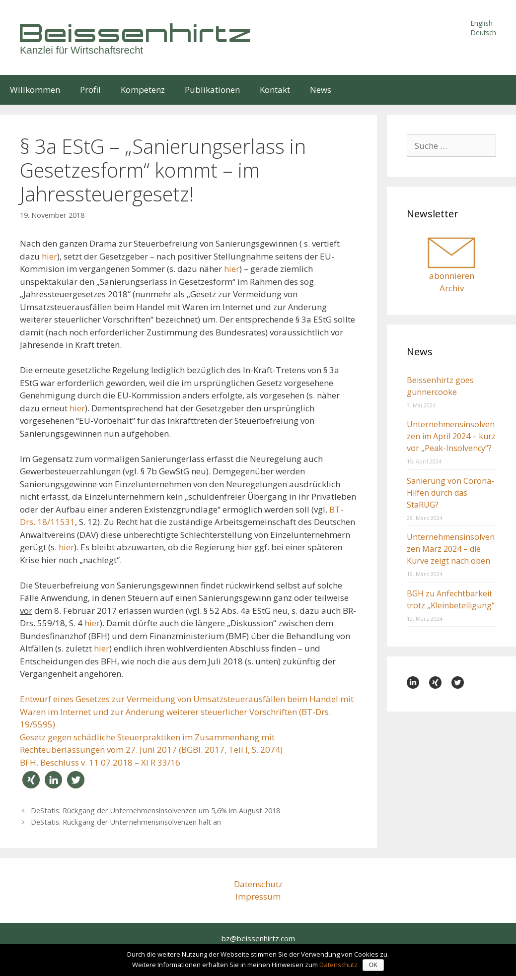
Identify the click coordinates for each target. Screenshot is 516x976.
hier (49, 256)
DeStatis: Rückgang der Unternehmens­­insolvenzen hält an (126, 822)
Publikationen (212, 89)
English (482, 23)
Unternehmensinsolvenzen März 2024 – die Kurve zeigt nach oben (451, 548)
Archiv (452, 288)
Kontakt (275, 89)
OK (373, 965)
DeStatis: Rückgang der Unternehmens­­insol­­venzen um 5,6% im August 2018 (155, 810)
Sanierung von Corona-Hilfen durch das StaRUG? (450, 492)
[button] (31, 779)
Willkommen (35, 89)
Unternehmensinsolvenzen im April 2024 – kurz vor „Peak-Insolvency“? (451, 436)
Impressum (258, 896)
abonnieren (451, 275)
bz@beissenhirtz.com (258, 938)
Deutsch (483, 32)
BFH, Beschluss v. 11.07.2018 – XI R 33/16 (100, 762)
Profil (90, 89)
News (320, 89)
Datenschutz (258, 884)
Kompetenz (143, 89)
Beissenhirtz (136, 32)
